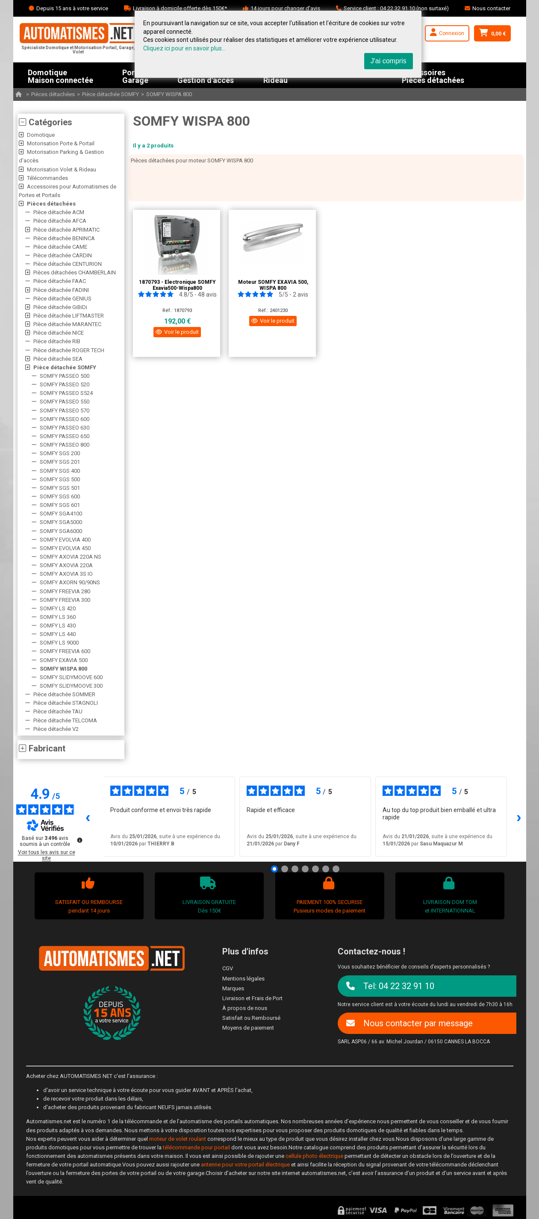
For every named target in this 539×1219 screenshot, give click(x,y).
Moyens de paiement (248, 1028)
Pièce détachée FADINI (61, 290)
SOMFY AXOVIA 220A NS (70, 557)
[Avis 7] (336, 869)
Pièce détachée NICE (58, 333)
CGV (227, 968)
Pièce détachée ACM (58, 212)
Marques (233, 988)
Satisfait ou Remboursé (251, 1018)
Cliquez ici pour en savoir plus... (184, 48)
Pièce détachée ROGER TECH (68, 350)
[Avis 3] (295, 869)
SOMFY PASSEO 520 (64, 384)
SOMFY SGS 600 (60, 496)
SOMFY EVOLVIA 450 (65, 548)
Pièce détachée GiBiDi (60, 307)
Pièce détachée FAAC (59, 281)
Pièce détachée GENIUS (62, 298)
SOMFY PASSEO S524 (66, 393)
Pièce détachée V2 (56, 729)
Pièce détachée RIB (56, 341)
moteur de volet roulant (177, 1139)
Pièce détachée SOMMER (64, 694)
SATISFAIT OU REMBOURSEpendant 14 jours (87, 895)
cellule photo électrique (314, 1156)
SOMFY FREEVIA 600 (65, 651)
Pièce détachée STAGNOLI (65, 703)
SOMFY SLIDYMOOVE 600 (71, 677)
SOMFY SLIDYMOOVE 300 (71, 686)
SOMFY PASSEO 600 (64, 419)
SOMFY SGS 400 (60, 471)
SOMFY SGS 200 (60, 453)
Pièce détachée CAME (60, 247)
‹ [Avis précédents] (88, 816)
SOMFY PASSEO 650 (64, 436)
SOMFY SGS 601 (60, 505)
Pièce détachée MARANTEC (67, 324)
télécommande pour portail (196, 1147)
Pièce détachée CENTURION (67, 264)
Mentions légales (243, 978)
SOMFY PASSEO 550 (64, 401)
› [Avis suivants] (518, 816)
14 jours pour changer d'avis (285, 8)
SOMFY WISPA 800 (169, 94)
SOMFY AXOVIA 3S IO (66, 574)
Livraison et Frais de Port (252, 998)
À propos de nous (244, 1008)
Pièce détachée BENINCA (64, 238)
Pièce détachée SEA (57, 359)
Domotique (41, 135)
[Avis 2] (284, 869)
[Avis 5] (315, 869)
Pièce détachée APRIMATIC (66, 230)
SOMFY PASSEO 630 (64, 427)
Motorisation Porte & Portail (60, 143)
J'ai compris (388, 61)
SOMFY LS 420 (58, 608)
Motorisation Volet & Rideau (61, 169)
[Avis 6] (325, 869)
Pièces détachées (53, 94)
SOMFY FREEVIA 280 (65, 591)
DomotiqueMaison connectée (60, 75)
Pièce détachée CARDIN (62, 255)
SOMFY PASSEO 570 (64, 410)
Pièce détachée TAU (57, 711)
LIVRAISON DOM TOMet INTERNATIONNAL (449, 895)
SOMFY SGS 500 (60, 479)
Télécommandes (47, 178)
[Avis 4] (305, 869)
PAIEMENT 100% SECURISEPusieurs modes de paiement (328, 895)
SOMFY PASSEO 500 (64, 376)
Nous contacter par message (409, 1023)
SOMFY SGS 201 (60, 462)
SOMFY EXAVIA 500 (64, 660)
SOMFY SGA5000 (61, 522)
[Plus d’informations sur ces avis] (79, 839)
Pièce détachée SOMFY (110, 94)
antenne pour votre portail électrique (245, 1164)
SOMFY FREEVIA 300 (65, 600)
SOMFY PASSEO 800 (64, 445)
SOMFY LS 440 (58, 634)
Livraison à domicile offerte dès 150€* (180, 8)
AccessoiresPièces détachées (433, 75)
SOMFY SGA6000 (61, 531)
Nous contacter (491, 8)
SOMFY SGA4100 (61, 513)
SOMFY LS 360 (58, 617)
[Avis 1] (274, 869)
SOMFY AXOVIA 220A (66, 565)
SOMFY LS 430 (58, 625)
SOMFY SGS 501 (60, 488)
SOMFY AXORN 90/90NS (70, 582)
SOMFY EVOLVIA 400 (65, 539)
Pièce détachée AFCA (59, 221)
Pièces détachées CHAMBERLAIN (74, 272)
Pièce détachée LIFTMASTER (68, 315)
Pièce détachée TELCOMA (65, 720)
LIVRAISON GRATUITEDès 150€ (208, 895)
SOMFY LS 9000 (59, 642)
